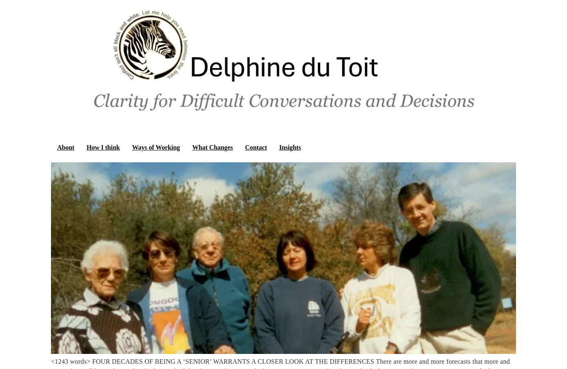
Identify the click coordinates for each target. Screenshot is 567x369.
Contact (256, 147)
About (65, 147)
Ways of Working (156, 147)
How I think (103, 147)
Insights (290, 147)
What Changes (212, 147)
